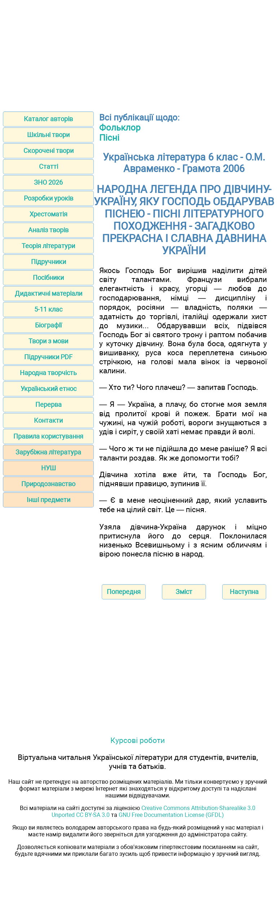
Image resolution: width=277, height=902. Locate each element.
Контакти (48, 420)
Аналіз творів (48, 230)
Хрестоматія (48, 214)
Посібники (48, 277)
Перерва (48, 404)
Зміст (184, 591)
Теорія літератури (48, 246)
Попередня (124, 591)
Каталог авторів (48, 119)
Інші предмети (48, 499)
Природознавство (48, 484)
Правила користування (48, 436)
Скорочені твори (48, 150)
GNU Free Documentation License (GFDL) (171, 814)
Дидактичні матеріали (48, 293)
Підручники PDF (48, 357)
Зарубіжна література (48, 452)
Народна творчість (48, 373)
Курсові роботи (137, 740)
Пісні (109, 138)
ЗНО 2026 (48, 182)
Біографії (48, 325)
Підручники (48, 261)
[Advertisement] (138, 53)
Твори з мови (48, 341)
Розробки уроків (48, 198)
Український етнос (48, 388)
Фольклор (119, 128)
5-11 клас (48, 309)
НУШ (48, 468)
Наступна (244, 591)
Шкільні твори (48, 134)
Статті (48, 166)
